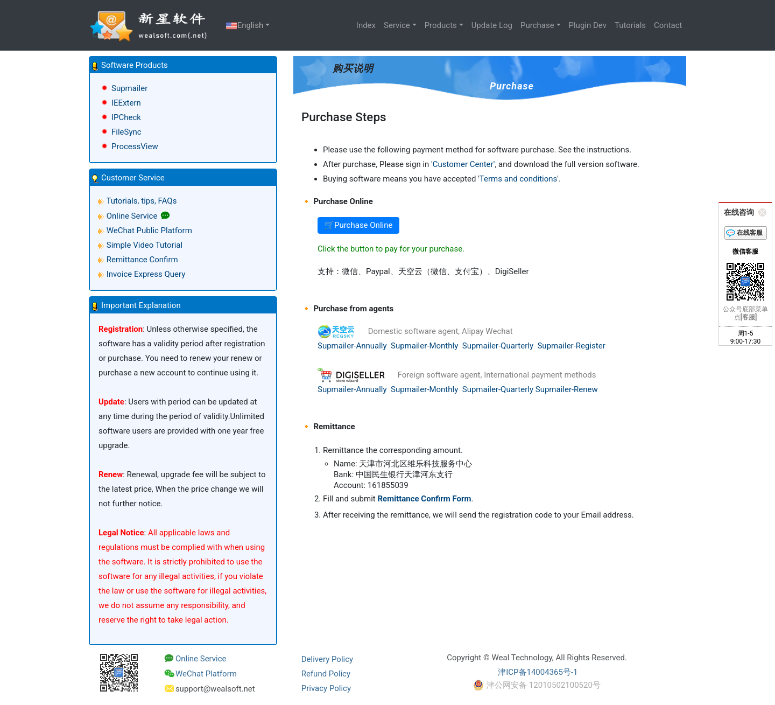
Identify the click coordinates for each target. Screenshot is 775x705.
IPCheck (126, 117)
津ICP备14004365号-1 (537, 672)
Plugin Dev (588, 25)
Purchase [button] (537, 25)
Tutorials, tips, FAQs (141, 201)
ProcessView (134, 146)
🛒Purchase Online (358, 225)
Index (366, 25)
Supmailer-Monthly (424, 346)
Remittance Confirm (142, 259)
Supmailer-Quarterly (497, 346)
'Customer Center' (463, 164)
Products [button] (441, 25)
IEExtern (126, 103)
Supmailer (129, 88)
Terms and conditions (518, 179)
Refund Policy (325, 674)
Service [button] (397, 25)
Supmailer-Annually (352, 346)
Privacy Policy (326, 688)
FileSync (126, 132)
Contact (668, 25)
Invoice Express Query (146, 274)
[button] (183, 65)
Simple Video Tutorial (144, 245)
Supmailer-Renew (567, 389)
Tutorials (630, 25)
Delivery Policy (327, 659)
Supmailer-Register (571, 346)
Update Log (491, 25)
